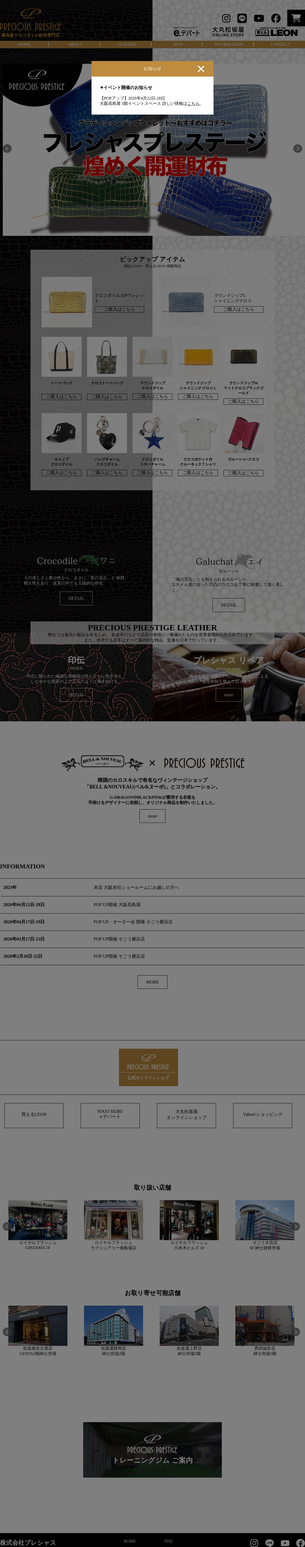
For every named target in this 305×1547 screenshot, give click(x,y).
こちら (193, 103)
